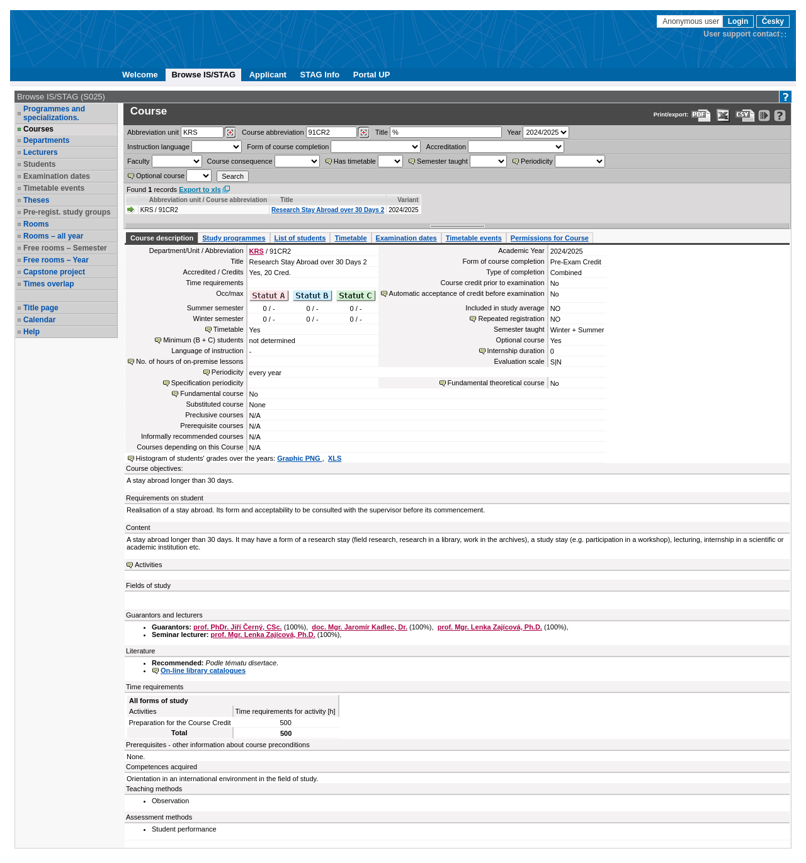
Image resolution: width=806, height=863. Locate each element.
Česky (773, 21)
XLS (334, 458)
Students (39, 164)
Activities (148, 564)
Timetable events (53, 188)
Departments (46, 140)
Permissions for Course (550, 238)
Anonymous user (691, 21)
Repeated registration (511, 318)
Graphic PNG (299, 458)
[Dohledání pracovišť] (230, 133)
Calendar (39, 319)
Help (31, 331)
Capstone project (54, 272)
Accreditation (446, 146)
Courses (38, 129)
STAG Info (320, 74)
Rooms (36, 224)
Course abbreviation (273, 132)
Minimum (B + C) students (203, 340)
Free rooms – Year (56, 260)
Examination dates (56, 176)
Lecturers (40, 152)
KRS (256, 251)
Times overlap (48, 283)
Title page (41, 307)
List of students (300, 238)
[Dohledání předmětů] (363, 133)
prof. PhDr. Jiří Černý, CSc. (237, 627)
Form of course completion (288, 146)
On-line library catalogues (203, 670)
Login (738, 21)
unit (153, 132)
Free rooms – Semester (65, 248)
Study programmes (233, 238)
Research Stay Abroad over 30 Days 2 (327, 209)
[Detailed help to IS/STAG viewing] (779, 115)
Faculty (138, 161)
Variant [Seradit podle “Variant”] (407, 199)
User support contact (741, 34)
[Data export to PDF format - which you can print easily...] (701, 115)
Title (381, 132)
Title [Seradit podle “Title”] (286, 199)
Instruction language (158, 146)
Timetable (350, 238)
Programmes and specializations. (54, 113)
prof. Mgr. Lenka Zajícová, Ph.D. (490, 627)
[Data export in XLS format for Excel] (723, 115)
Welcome (140, 74)
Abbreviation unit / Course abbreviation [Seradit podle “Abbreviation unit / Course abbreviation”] (208, 199)
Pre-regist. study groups (67, 212)
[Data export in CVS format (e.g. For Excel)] (745, 115)
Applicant (268, 74)
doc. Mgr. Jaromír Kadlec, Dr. (359, 627)
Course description (161, 238)
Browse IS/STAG (203, 74)
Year (514, 132)
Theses (36, 200)
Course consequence (240, 161)
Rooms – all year (53, 236)
